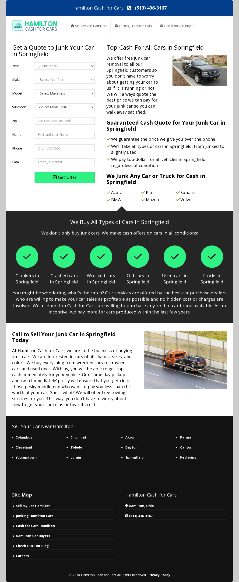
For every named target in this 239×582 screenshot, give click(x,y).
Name (16, 134)
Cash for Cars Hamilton (35, 526)
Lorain (75, 457)
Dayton (131, 447)
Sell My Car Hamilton (33, 506)
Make (16, 79)
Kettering (188, 457)
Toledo (76, 447)
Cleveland (24, 447)
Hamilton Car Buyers (33, 536)
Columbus (24, 437)
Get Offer (65, 177)
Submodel (19, 107)
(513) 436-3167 (141, 516)
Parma (186, 437)
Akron (130, 437)
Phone (17, 148)
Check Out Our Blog (32, 546)
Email (16, 162)
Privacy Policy (159, 575)
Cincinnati (78, 437)
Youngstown (26, 457)
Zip (14, 121)
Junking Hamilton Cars (34, 516)
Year (15, 66)
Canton (186, 447)
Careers (22, 556)
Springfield (134, 457)
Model (17, 93)
